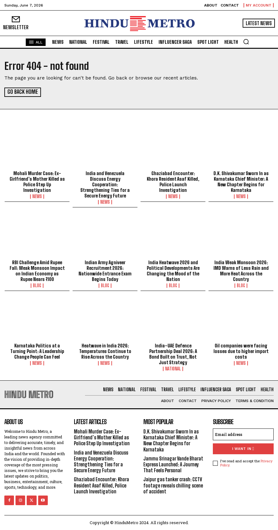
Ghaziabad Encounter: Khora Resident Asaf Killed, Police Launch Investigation (173, 181)
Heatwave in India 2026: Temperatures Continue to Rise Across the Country (105, 350)
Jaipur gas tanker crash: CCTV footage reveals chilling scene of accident (173, 485)
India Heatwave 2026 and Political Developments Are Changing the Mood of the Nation (173, 270)
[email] (243, 434)
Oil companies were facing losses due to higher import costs (241, 350)
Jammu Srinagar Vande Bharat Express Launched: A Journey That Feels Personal (173, 464)
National (173, 368)
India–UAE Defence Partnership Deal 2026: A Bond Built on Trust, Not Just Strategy (173, 353)
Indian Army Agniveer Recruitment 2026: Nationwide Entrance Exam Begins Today (105, 270)
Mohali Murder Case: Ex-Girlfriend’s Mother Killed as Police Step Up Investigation (37, 181)
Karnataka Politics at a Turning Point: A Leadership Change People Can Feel (37, 350)
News (37, 196)
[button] (246, 41)
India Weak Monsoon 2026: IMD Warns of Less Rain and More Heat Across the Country (241, 270)
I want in (243, 448)
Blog (37, 285)
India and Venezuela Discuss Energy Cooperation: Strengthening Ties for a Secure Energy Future (105, 184)
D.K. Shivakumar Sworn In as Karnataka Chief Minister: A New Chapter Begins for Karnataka (241, 181)
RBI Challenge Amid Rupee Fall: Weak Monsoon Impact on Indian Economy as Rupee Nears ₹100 (37, 270)
